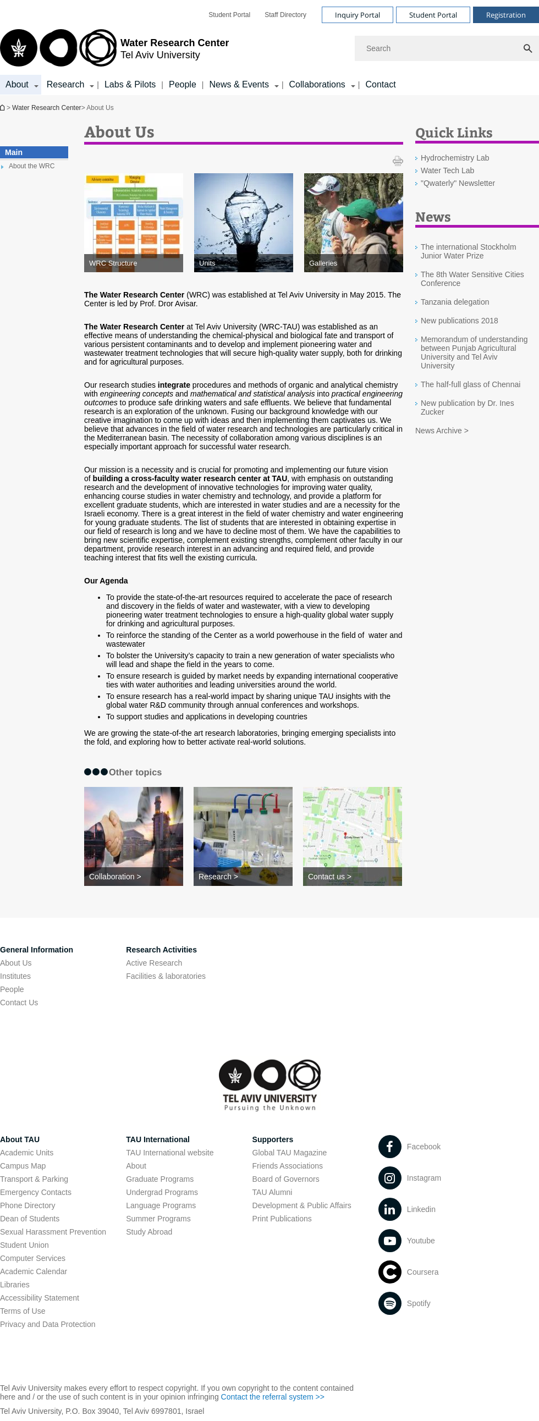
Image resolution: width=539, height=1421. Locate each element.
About (136, 1165)
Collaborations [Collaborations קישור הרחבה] (317, 84)
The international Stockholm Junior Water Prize (468, 251)
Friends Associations (287, 1165)
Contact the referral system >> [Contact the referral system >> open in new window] (272, 1396)
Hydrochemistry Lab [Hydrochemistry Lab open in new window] (455, 157)
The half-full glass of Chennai (470, 384)
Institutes (15, 976)
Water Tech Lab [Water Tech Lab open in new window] (447, 170)
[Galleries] (353, 263)
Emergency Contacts (36, 1192)
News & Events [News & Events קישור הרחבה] (238, 84)
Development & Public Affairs (301, 1205)
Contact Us (19, 1002)
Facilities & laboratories (166, 976)
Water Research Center (46, 108)
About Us (16, 963)
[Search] (447, 48)
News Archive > (442, 430)
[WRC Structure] (133, 263)
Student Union (24, 1245)
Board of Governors (286, 1179)
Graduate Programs (160, 1179)
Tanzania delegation (455, 302)
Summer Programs (158, 1218)
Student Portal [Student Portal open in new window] (229, 15)
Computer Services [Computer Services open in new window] (32, 1258)
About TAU (20, 1139)
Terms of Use (22, 1311)
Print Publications (282, 1218)
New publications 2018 (459, 320)
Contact (380, 84)
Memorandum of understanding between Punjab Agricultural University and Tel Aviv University (474, 352)
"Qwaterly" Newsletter (458, 183)
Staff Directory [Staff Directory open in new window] (285, 15)
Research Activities (161, 949)
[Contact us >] (352, 876)
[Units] (243, 263)
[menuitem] (229, 15)
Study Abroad (149, 1231)
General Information (36, 949)
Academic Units (26, 1152)
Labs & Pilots (130, 84)
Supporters (273, 1139)
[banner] (269, 47)
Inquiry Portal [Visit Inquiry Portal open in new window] (357, 15)
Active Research (154, 963)
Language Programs (161, 1205)
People (182, 84)
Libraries (15, 1284)
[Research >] (243, 876)
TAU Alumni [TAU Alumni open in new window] (272, 1192)
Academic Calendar (33, 1271)
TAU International (158, 1139)
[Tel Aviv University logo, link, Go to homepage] (114, 48)
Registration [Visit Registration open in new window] (506, 15)
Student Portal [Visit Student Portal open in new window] (433, 15)
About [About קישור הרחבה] (17, 84)
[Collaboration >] (133, 876)
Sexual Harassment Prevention (53, 1231)
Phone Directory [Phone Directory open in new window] (27, 1205)
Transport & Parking (34, 1179)
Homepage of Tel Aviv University (3, 107)
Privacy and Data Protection (48, 1324)
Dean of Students (29, 1218)
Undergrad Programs (162, 1192)
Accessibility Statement (39, 1297)
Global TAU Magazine (289, 1152)
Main (14, 152)
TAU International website (169, 1152)
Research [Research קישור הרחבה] (65, 84)
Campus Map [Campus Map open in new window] (23, 1165)
